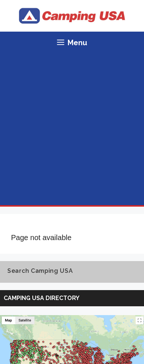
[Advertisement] (72, 129)
